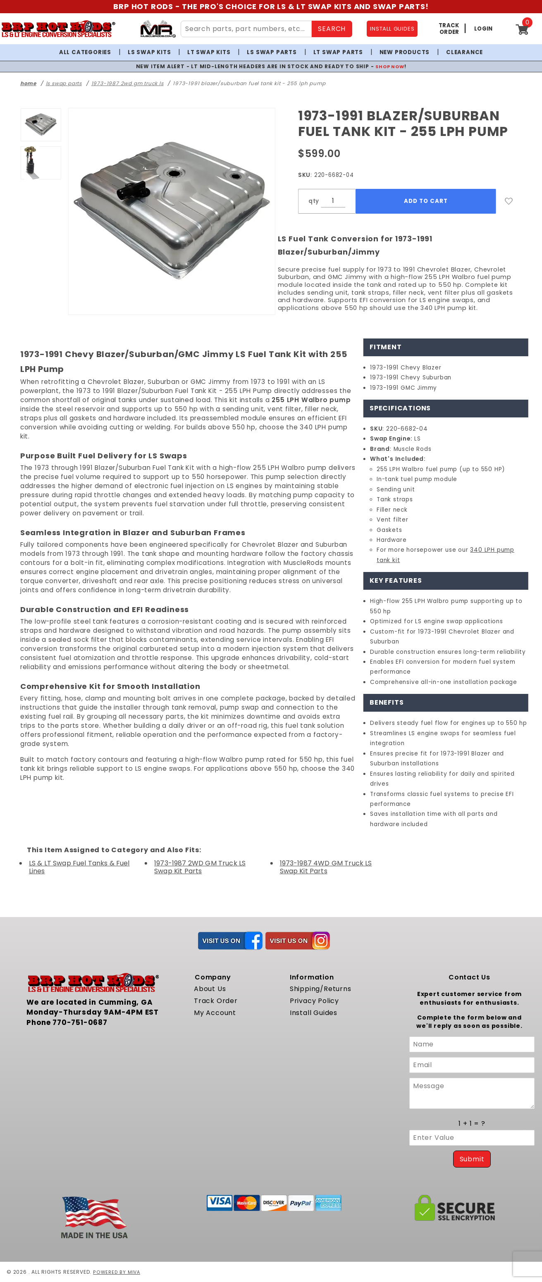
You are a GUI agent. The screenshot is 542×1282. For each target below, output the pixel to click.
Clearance (464, 52)
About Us (210, 989)
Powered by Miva (117, 1271)
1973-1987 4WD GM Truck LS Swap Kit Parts (326, 867)
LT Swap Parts (338, 52)
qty (313, 201)
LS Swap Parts (271, 52)
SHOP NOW (389, 66)
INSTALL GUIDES (392, 29)
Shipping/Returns (320, 989)
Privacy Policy (314, 1001)
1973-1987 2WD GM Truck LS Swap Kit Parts (200, 867)
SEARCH (332, 28)
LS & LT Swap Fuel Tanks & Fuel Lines (79, 867)
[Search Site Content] (246, 29)
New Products (405, 52)
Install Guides (313, 1012)
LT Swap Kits (209, 52)
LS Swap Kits (149, 52)
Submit (472, 1159)
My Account (215, 1012)
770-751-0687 (80, 1022)
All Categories (85, 52)
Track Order (216, 1001)
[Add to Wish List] (509, 201)
